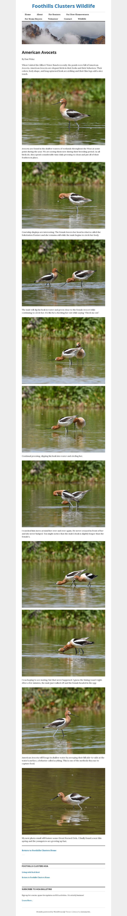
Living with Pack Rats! (31, 872)
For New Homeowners (77, 14)
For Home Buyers (33, 19)
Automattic (85, 912)
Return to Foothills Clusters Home (39, 850)
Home (28, 14)
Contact (68, 19)
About (40, 14)
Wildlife (82, 19)
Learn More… (27, 901)
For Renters (54, 14)
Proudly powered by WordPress (49, 912)
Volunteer (53, 19)
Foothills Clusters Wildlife (63, 5)
